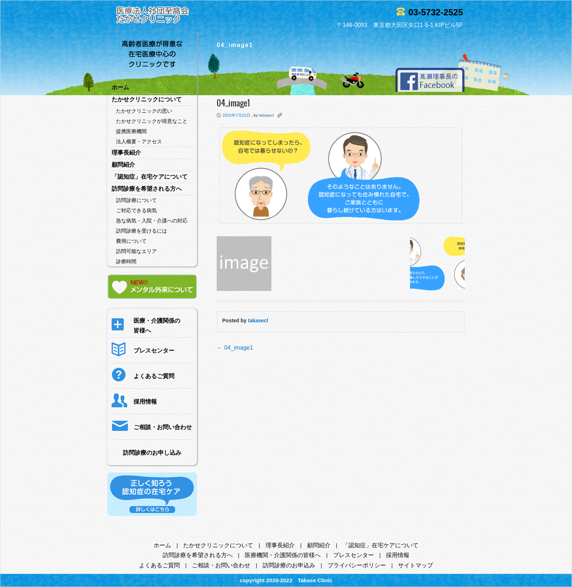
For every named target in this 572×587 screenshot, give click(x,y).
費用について (131, 241)
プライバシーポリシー (357, 565)
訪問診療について (136, 200)
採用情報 (397, 555)
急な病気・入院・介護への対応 (152, 220)
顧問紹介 (123, 165)
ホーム (120, 87)
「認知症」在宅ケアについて (150, 177)
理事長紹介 (126, 152)
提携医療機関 (131, 131)
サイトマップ (415, 565)
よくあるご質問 (159, 565)
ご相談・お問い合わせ (221, 565)
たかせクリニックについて (147, 99)
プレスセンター (353, 555)
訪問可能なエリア (136, 251)
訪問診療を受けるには (141, 231)
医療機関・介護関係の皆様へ (283, 555)
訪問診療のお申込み (289, 565)
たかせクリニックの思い (144, 111)
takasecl (266, 115)
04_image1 (235, 348)
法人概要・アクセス (139, 141)
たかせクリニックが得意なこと (152, 121)
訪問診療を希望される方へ (147, 189)
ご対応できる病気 (136, 210)
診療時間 (126, 261)
